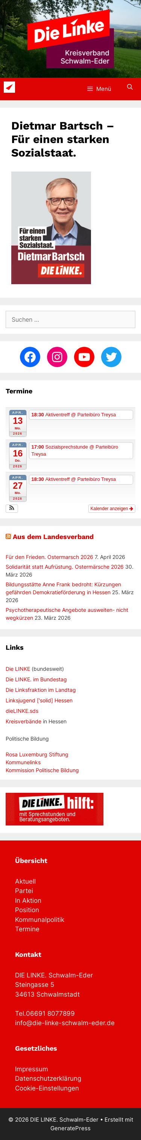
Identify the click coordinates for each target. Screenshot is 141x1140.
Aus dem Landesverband (53, 537)
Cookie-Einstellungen (47, 1088)
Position (27, 910)
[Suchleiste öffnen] (130, 87)
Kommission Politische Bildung (42, 770)
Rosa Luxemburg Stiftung (37, 754)
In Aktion (28, 900)
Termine (27, 929)
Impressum (31, 1069)
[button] (12, 508)
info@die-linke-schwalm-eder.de (65, 1023)
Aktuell (25, 881)
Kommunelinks (23, 762)
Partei (24, 891)
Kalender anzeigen (112, 508)
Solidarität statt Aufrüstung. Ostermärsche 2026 (65, 566)
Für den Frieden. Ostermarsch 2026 (49, 557)
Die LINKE (18, 669)
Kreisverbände (23, 721)
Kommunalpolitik (39, 919)
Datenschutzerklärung (48, 1078)
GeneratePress (70, 1128)
